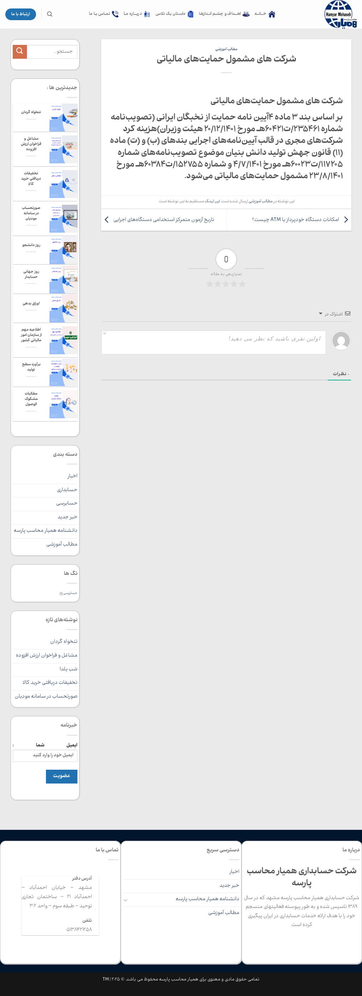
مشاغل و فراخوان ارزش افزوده (31, 144)
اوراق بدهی (31, 304)
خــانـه (265, 14)
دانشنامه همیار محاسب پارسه (45, 531)
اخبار (72, 476)
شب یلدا (68, 669)
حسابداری (67, 490)
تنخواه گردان (31, 112)
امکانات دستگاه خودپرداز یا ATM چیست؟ (301, 220)
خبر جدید (67, 517)
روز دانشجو (31, 245)
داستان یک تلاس (175, 14)
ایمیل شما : (45, 752)
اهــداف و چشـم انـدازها (224, 14)
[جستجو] (49, 14)
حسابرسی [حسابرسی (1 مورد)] (68, 594)
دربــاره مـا (137, 14)
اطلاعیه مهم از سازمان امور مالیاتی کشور (31, 335)
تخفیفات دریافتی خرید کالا (31, 179)
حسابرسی (66, 503)
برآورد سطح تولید (31, 367)
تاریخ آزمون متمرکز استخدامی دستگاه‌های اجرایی (157, 220)
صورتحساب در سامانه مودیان (31, 214)
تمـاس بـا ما (104, 14)
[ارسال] (20, 52)
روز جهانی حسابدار (31, 275)
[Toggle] (125, 900)
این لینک (212, 202)
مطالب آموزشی (226, 49)
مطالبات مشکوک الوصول (31, 399)
